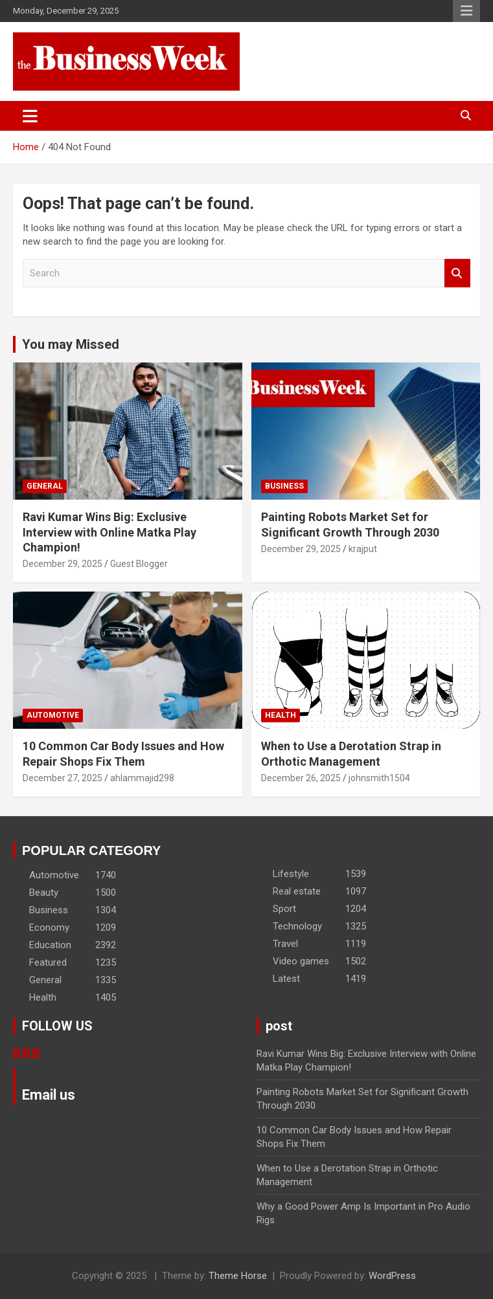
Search (457, 273)
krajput (363, 549)
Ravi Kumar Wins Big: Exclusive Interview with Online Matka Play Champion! (109, 532)
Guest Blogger (139, 564)
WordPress (392, 1276)
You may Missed (70, 344)
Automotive (53, 715)
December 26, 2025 (301, 778)
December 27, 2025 (62, 778)
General (45, 486)
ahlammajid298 (142, 778)
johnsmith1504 (379, 778)
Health (280, 715)
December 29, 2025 (62, 564)
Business (284, 486)
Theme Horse (238, 1276)
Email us (48, 1095)
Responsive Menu (466, 11)
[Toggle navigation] (30, 116)
